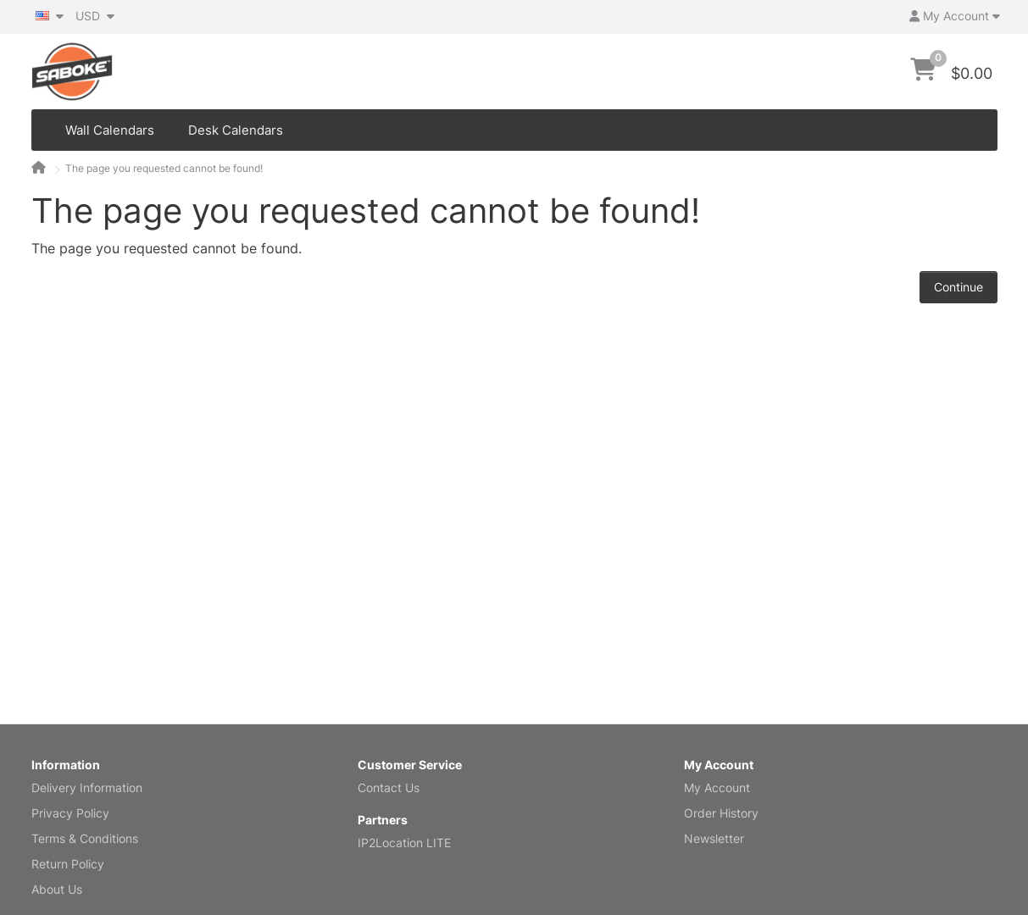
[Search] (871, 72)
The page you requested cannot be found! (164, 168)
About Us (56, 889)
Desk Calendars (235, 130)
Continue (958, 287)
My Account (717, 787)
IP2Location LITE (404, 842)
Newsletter (714, 838)
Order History (721, 813)
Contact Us (389, 787)
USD (94, 15)
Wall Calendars (109, 130)
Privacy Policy (70, 813)
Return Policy (67, 864)
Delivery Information (86, 787)
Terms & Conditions (84, 838)
